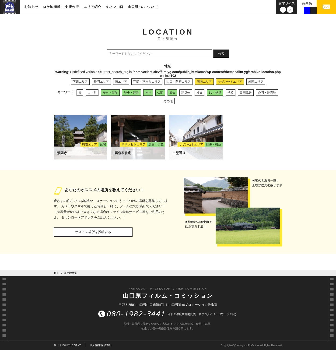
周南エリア (204, 81)
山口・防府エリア (178, 81)
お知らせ (31, 7)
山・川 (92, 92)
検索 (221, 53)
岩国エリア (255, 81)
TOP (56, 273)
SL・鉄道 (215, 92)
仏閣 (160, 92)
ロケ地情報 (52, 7)
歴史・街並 (110, 92)
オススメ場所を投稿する (93, 232)
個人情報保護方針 (101, 345)
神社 (148, 92)
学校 (231, 92)
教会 (172, 92)
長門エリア (101, 81)
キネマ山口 (115, 7)
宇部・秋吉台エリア (147, 81)
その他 (168, 101)
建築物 (185, 92)
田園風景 (246, 92)
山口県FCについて (143, 7)
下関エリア (80, 81)
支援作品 (72, 7)
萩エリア (121, 81)
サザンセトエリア (230, 81)
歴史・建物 (131, 92)
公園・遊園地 (267, 92)
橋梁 (199, 92)
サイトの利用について (68, 345)
